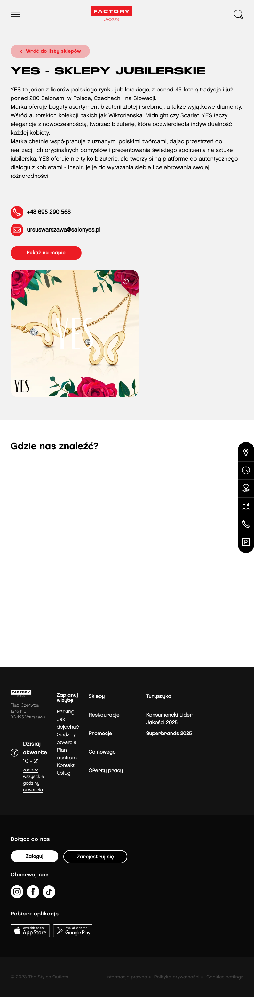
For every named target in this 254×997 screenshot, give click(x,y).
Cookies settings (224, 977)
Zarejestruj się (95, 856)
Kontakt (65, 765)
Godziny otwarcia (66, 739)
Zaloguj (34, 856)
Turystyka (158, 696)
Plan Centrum (67, 754)
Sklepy (97, 696)
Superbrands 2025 (169, 733)
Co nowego (102, 752)
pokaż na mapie (46, 252)
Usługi (64, 773)
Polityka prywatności (176, 977)
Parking (65, 712)
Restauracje (104, 715)
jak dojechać (68, 723)
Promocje (100, 733)
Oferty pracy (106, 770)
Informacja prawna (126, 977)
